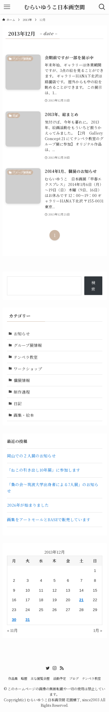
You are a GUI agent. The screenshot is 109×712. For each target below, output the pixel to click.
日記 (18, 403)
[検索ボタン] (102, 7)
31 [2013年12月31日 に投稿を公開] (27, 619)
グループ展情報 (28, 345)
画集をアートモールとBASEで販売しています (48, 519)
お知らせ (22, 333)
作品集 (13, 678)
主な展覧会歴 (40, 678)
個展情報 (22, 380)
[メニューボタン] (7, 7)
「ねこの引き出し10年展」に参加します (43, 470)
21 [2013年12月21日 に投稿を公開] (81, 600)
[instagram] (54, 668)
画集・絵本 (24, 415)
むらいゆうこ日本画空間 (54, 7)
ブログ (74, 678)
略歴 (24, 678)
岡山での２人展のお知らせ (31, 456)
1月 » (97, 630)
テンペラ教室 (26, 357)
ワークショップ (28, 369)
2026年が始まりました (28, 505)
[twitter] (47, 668)
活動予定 (59, 678)
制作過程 (22, 392)
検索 (93, 286)
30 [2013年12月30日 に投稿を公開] (14, 619)
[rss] (61, 668)
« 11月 (12, 630)
